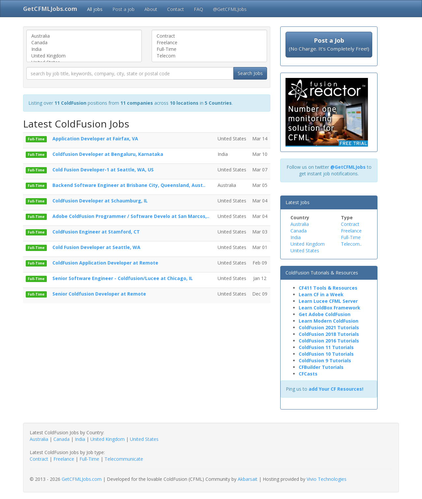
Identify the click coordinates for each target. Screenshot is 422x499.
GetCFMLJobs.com (82, 479)
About (150, 9)
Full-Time (209, 49)
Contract (209, 36)
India (84, 49)
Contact (175, 9)
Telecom (209, 56)
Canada (84, 42)
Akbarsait (247, 479)
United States (304, 250)
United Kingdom (84, 56)
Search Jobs (250, 73)
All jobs (95, 9)
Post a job (123, 9)
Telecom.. (351, 244)
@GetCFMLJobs (230, 9)
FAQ (198, 9)
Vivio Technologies (327, 479)
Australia (84, 36)
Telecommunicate (124, 459)
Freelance (209, 42)
